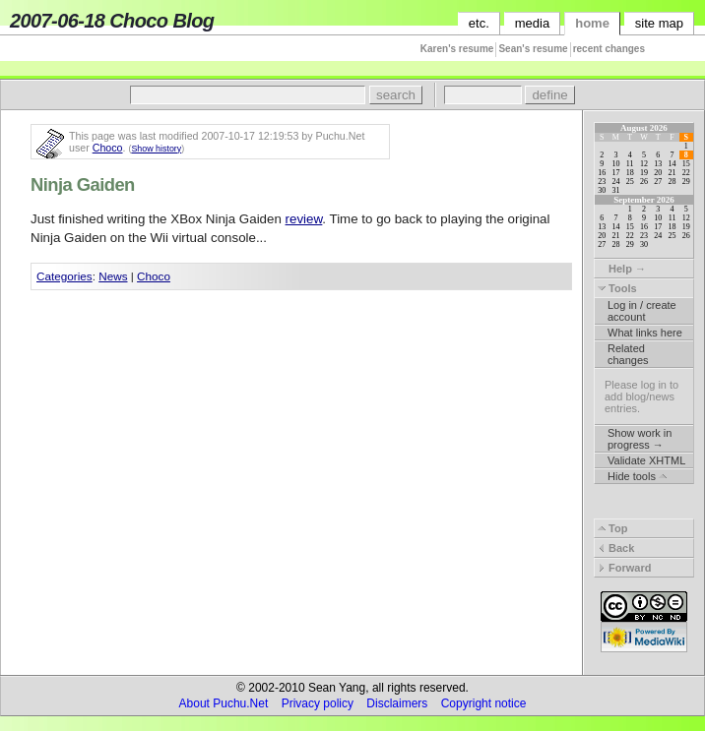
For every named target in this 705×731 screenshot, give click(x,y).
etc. (479, 23)
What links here (645, 332)
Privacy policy (317, 703)
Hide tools (637, 476)
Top (612, 528)
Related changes (628, 354)
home (592, 23)
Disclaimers (396, 703)
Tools (617, 288)
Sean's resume (532, 48)
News (112, 276)
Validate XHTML (646, 460)
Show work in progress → (640, 439)
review (304, 219)
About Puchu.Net (224, 703)
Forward (624, 568)
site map (659, 23)
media (532, 23)
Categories (64, 276)
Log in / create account (642, 311)
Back (616, 548)
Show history (156, 148)
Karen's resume (457, 48)
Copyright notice (484, 703)
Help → (622, 268)
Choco (108, 147)
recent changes (609, 48)
